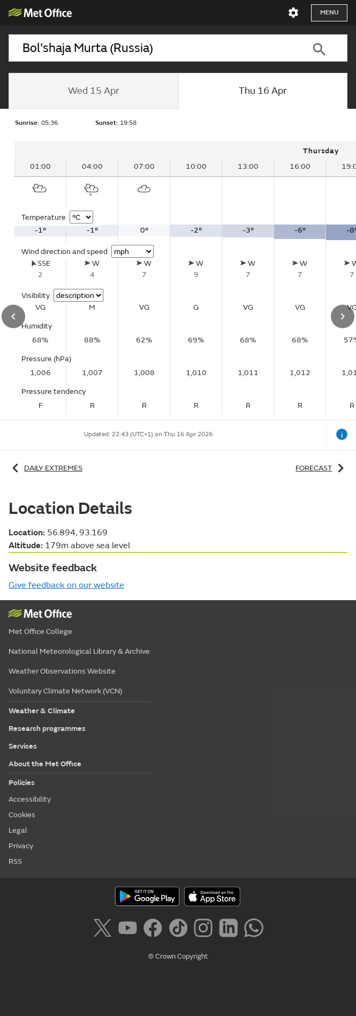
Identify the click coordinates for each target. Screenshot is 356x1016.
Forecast (321, 468)
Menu (329, 13)
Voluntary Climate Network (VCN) (65, 691)
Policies (22, 782)
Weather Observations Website (62, 671)
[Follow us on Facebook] (154, 929)
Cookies (22, 814)
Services (23, 746)
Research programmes (47, 728)
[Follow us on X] (104, 929)
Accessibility (30, 799)
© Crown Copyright (178, 956)
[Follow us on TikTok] (180, 929)
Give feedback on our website (66, 585)
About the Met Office (45, 763)
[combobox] (150, 48)
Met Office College (40, 631)
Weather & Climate (42, 710)
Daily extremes (45, 468)
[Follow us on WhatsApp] (253, 929)
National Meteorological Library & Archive (79, 651)
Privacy (21, 845)
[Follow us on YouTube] (129, 929)
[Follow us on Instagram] (205, 929)
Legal (18, 830)
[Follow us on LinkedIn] (230, 929)
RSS (15, 861)
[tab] (93, 91)
